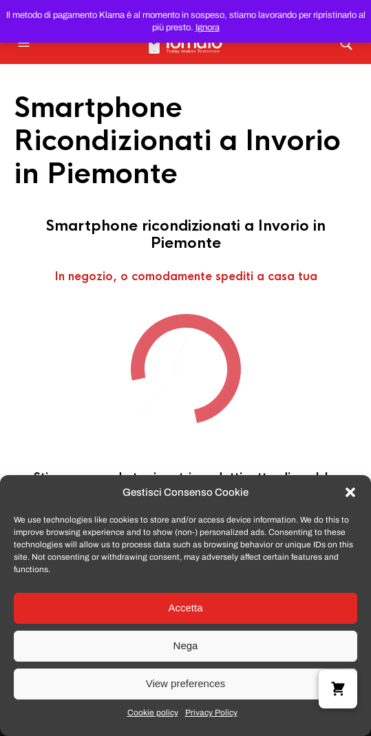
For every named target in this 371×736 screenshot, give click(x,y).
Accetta (185, 607)
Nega (185, 645)
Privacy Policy (211, 712)
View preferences (186, 683)
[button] (350, 492)
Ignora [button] (207, 27)
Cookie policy (152, 712)
